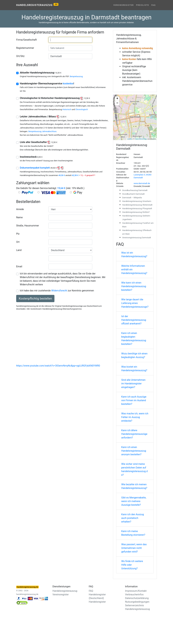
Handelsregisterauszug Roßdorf (135, 212)
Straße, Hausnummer (27, 225)
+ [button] (117, 98)
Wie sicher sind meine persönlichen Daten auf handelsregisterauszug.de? (134, 469)
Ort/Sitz (20, 56)
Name (19, 217)
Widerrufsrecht (59, 290)
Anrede (20, 209)
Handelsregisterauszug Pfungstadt (137, 208)
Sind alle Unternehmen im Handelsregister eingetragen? (133, 383)
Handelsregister (97, 601)
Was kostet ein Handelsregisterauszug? (134, 368)
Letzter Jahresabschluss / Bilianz (43, 116)
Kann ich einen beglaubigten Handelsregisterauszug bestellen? (133, 338)
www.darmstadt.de (142, 183)
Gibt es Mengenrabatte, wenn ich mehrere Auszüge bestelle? (133, 501)
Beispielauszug (76, 76)
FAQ (153, 5)
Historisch (66, 109)
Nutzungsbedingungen (137, 601)
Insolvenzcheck (31, 156)
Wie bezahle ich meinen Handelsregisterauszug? (134, 486)
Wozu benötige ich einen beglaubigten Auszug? (134, 355)
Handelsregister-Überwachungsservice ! (47, 83)
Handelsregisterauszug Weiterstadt (137, 205)
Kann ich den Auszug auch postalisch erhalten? (132, 518)
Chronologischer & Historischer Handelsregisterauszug (55, 98)
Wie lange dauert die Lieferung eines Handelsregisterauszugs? (135, 303)
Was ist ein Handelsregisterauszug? (134, 254)
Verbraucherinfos (134, 594)
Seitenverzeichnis (134, 605)
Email (19, 266)
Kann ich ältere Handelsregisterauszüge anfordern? (134, 434)
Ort (18, 241)
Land (18, 250)
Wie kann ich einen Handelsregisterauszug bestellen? (133, 286)
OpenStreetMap (141, 139)
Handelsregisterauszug (37, 5)
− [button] (117, 103)
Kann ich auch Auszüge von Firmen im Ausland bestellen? (133, 400)
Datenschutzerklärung (137, 598)
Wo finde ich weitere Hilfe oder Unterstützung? (132, 565)
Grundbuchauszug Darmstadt (134, 190)
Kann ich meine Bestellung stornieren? (133, 533)
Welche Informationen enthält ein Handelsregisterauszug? (134, 269)
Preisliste (142, 5)
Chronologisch (81, 109)
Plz (18, 233)
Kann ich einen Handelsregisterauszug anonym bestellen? (133, 451)
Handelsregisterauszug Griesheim (136, 201)
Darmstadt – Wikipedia (132, 197)
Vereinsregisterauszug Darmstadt (136, 237)
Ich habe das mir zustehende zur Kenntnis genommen (57, 290)
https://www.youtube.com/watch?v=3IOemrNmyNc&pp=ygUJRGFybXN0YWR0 (58, 365)
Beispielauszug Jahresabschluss (42, 131)
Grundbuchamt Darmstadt (133, 194)
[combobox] (70, 40)
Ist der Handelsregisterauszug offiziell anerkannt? (133, 320)
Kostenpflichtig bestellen (35, 298)
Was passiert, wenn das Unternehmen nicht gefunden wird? (134, 548)
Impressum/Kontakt (136, 590)
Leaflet (129, 139)
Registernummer (25, 47)
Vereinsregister (123, 5)
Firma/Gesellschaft (26, 39)
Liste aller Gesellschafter (38, 142)
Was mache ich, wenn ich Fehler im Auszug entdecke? (134, 417)
